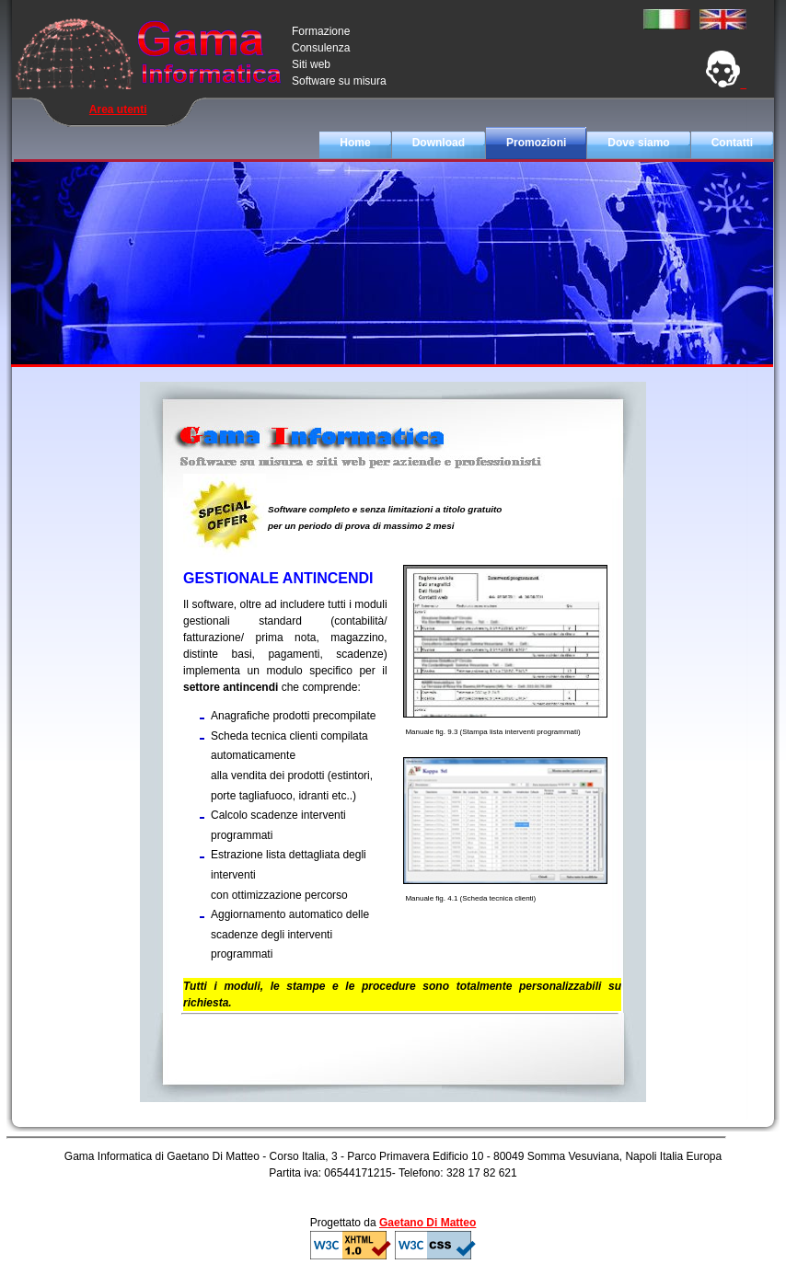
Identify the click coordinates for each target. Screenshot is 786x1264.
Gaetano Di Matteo (427, 1222)
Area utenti (118, 109)
